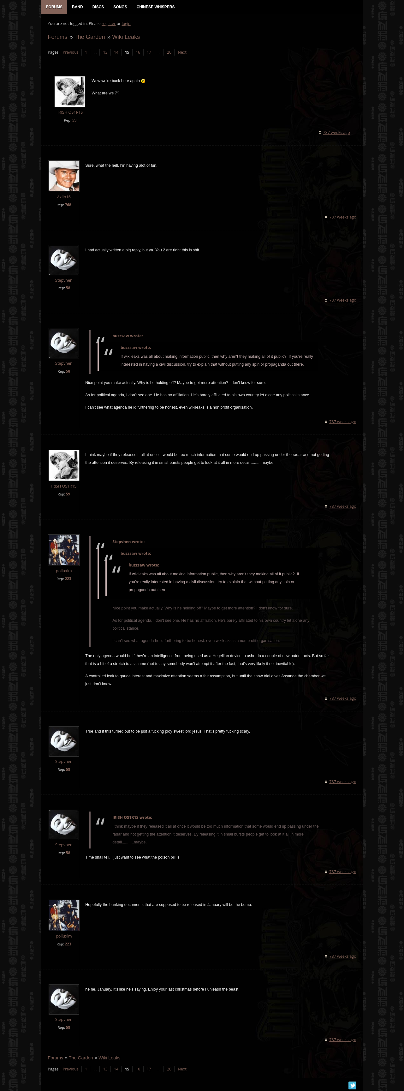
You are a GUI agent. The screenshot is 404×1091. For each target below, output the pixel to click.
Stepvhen (64, 280)
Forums (57, 36)
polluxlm (64, 570)
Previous (70, 52)
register (109, 24)
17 (148, 52)
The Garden (89, 36)
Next (182, 52)
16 (138, 52)
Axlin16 (63, 197)
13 (105, 52)
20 (169, 52)
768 (68, 204)
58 (68, 288)
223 (68, 578)
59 (74, 120)
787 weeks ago (336, 132)
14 (116, 52)
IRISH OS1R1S (70, 112)
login (126, 24)
